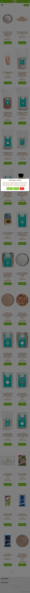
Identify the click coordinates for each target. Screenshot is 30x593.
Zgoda (21, 188)
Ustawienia (9, 188)
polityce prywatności (21, 185)
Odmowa (16, 188)
